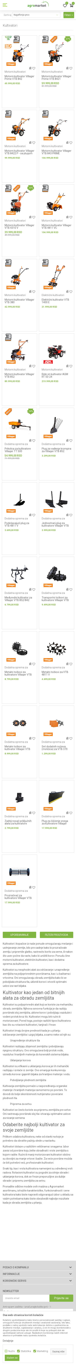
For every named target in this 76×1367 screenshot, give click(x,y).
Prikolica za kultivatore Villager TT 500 (18, 449)
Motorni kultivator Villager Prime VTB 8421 (56, 77)
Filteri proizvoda (56, 934)
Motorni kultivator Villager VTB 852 (19, 375)
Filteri (69, 15)
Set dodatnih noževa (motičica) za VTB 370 (55, 747)
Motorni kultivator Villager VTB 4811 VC (56, 226)
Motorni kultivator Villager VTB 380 (19, 301)
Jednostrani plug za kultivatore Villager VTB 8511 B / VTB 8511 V (55, 526)
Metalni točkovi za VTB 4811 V (55, 673)
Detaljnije (8, 1340)
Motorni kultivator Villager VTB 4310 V (19, 226)
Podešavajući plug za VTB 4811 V (17, 524)
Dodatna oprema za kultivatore (16, 445)
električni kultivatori (36, 959)
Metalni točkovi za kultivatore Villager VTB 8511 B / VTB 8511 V (18, 674)
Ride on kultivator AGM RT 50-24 (55, 375)
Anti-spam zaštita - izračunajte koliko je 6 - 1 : (27, 1306)
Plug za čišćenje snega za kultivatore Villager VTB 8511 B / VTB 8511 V (56, 823)
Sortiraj (7, 15)
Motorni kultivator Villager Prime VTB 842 (19, 77)
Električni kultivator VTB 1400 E (55, 301)
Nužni (11, 1351)
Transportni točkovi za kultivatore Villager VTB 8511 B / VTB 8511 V (55, 600)
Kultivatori (8, 943)
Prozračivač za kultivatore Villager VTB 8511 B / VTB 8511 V (18, 898)
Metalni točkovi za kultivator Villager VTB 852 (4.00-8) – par (17, 749)
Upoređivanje (19, 934)
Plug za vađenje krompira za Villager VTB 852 (56, 449)
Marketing (42, 1351)
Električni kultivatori (53, 295)
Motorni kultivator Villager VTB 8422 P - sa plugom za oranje (19, 153)
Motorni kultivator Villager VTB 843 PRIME (56, 152)
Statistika (26, 1351)
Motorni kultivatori (15, 71)
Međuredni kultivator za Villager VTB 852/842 (18, 598)
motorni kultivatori (13, 959)
